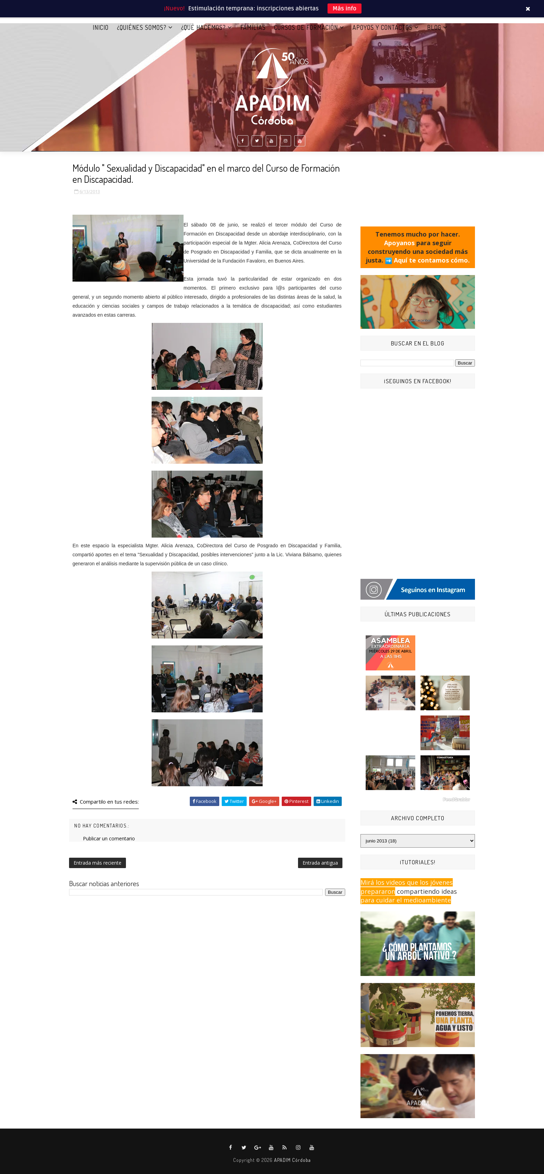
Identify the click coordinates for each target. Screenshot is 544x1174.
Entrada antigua (320, 862)
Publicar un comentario (109, 838)
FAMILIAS (253, 27)
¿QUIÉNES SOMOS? (142, 27)
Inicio (101, 27)
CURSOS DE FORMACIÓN (306, 27)
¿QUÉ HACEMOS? (203, 27)
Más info (345, 8)
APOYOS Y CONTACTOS (382, 27)
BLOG (434, 27)
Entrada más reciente (97, 862)
